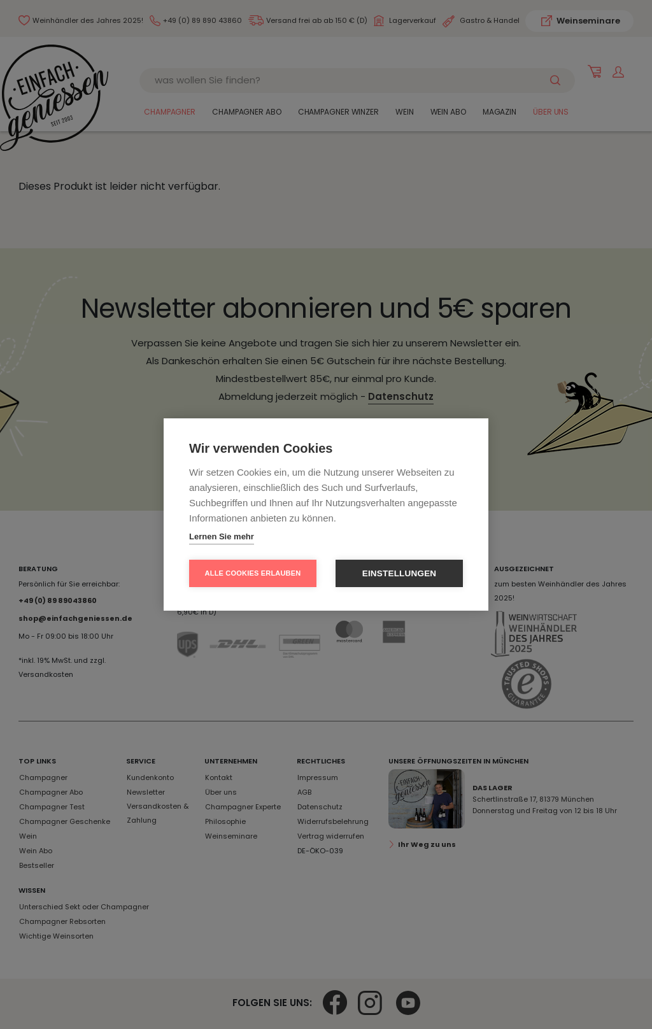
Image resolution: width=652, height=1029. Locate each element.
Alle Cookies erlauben (253, 573)
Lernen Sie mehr (221, 536)
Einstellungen (399, 573)
